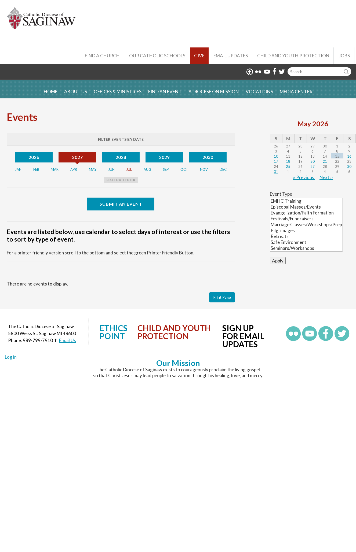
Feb (36, 169)
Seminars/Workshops (306, 248)
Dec (223, 169)
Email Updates (230, 55)
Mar (55, 169)
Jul (129, 169)
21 (325, 161)
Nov (204, 169)
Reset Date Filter (121, 179)
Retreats (306, 236)
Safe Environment (306, 242)
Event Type (281, 194)
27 (312, 166)
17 (276, 161)
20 (312, 161)
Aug (147, 169)
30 (349, 166)
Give (199, 55)
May (92, 169)
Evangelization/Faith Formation (306, 213)
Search (347, 71)
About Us (75, 91)
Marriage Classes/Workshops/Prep (306, 225)
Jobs (344, 55)
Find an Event (165, 91)
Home (50, 91)
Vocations (259, 91)
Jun (111, 169)
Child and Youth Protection (293, 55)
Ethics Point (114, 332)
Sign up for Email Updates (243, 336)
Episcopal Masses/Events (306, 207)
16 (349, 156)
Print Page (222, 297)
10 (276, 156)
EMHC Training (306, 201)
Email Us (67, 340)
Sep (166, 169)
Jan (18, 169)
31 (276, 171)
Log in (11, 357)
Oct (184, 169)
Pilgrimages (306, 231)
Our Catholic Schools (157, 55)
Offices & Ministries (117, 91)
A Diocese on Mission (213, 91)
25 (288, 166)
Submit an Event (121, 203)
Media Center (296, 91)
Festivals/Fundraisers (306, 219)
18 (288, 161)
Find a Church (102, 55)
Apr (73, 169)
